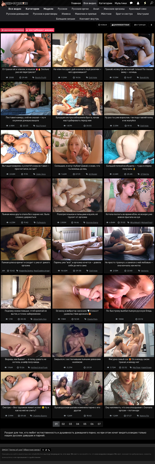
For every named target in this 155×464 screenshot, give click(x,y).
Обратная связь (31, 450)
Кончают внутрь (89, 18)
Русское (62, 8)
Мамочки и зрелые (85, 13)
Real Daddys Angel (41, 271)
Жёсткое (106, 13)
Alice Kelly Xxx (39, 319)
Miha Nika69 (135, 222)
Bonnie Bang (92, 222)
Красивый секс (138, 8)
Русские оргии (80, 8)
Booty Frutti (40, 77)
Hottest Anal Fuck (39, 367)
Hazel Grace (146, 367)
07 (99, 424)
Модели (48, 8)
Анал (96, 8)
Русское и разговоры (45, 13)
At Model (93, 174)
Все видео (90, 3)
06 (92, 424)
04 (77, 424)
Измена (66, 13)
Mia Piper (136, 367)
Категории (105, 3)
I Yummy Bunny (40, 416)
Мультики (121, 3)
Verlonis (144, 271)
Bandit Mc (144, 77)
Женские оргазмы (114, 8)
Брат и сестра (124, 13)
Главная (76, 3)
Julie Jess (41, 174)
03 (70, 424)
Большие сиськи (65, 18)
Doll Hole (93, 77)
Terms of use (15, 450)
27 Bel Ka (145, 174)
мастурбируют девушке (39, 30)
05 (84, 424)
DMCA (5, 450)
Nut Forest (41, 126)
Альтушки (143, 13)
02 (63, 424)
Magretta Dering (26, 271)
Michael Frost (146, 222)
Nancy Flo (144, 416)
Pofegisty (41, 222)
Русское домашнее (17, 13)
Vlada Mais (92, 319)
